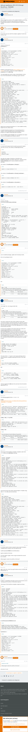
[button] (2, 1)
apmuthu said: (4, 663)
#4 (26, 144)
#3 (26, 43)
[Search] (26, 1)
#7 (26, 304)
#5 (26, 199)
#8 (26, 395)
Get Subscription (4, 705)
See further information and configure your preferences (14, 723)
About (2, 716)
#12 (26, 579)
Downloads (3, 711)
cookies (11, 720)
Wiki (1, 708)
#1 (26, 18)
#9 (26, 450)
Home (2, 703)
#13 (26, 661)
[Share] (25, 18)
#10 (26, 545)
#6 (26, 248)
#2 (26, 32)
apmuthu (3, 8)
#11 (26, 567)
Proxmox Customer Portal (6, 713)
